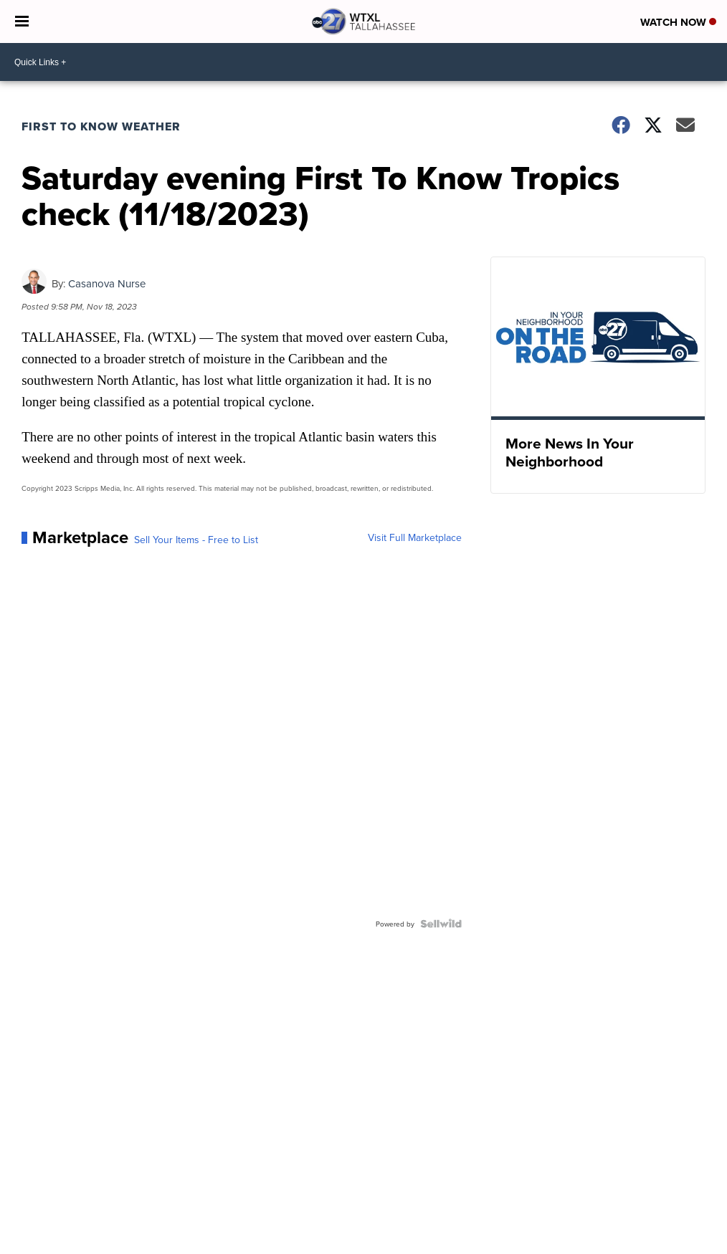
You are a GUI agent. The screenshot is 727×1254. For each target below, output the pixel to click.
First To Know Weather (101, 126)
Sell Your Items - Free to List (196, 540)
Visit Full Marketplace (415, 537)
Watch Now (678, 22)
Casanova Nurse (107, 283)
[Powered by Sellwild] (441, 924)
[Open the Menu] (22, 21)
